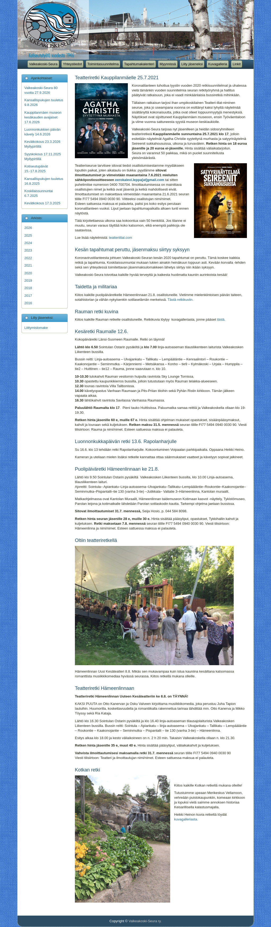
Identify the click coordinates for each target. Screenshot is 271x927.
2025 (28, 235)
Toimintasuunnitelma (103, 64)
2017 (28, 296)
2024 (28, 243)
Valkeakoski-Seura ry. (145, 921)
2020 (28, 273)
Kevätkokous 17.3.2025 (42, 203)
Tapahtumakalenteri (139, 64)
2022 (28, 258)
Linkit (237, 64)
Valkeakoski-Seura (43, 64)
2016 (28, 303)
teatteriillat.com (120, 238)
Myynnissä (168, 64)
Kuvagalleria (217, 64)
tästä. (221, 319)
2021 (28, 265)
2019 (28, 280)
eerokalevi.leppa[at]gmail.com (139, 180)
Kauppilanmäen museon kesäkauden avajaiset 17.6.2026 (42, 117)
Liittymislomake (36, 328)
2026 (28, 228)
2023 (28, 250)
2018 (28, 288)
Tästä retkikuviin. (180, 300)
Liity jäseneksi (192, 64)
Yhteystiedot (72, 64)
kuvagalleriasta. (186, 819)
